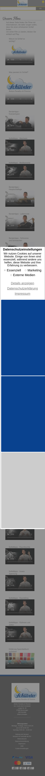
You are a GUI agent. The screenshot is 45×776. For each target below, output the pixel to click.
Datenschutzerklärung (22, 288)
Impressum (22, 293)
